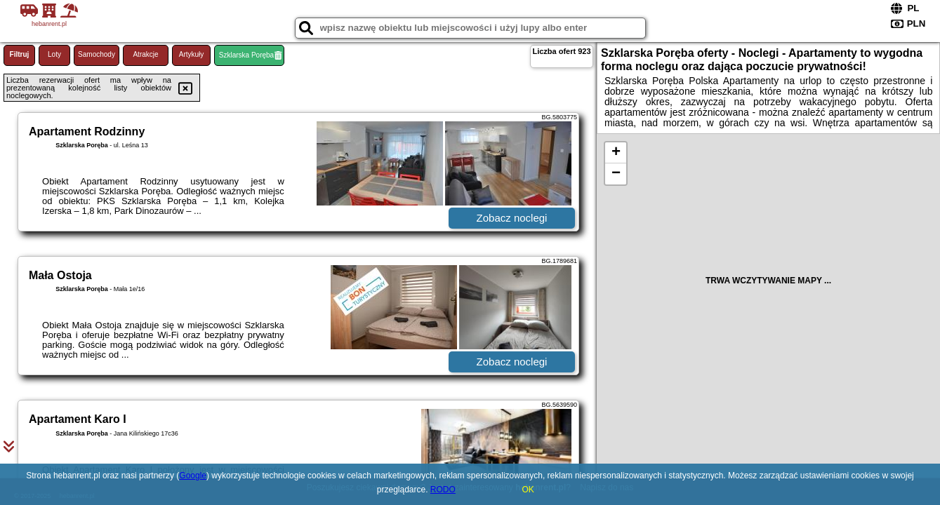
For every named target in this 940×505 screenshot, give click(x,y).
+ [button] (616, 152)
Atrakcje (145, 54)
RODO (443, 489)
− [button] (616, 173)
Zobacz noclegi (512, 218)
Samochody (96, 54)
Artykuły (191, 54)
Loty (54, 54)
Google (192, 475)
